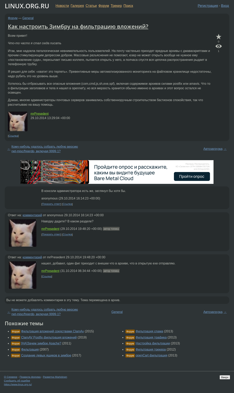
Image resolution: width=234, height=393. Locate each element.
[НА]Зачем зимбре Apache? (41, 343)
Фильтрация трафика (151, 337)
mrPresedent (40, 113)
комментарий (32, 215)
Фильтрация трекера (151, 349)
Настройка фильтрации (153, 343)
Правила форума (30, 376)
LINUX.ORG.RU (27, 6)
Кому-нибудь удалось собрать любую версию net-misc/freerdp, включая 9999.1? (44, 149)
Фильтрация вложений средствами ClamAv (52, 331)
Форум (103, 6)
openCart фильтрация (151, 355)
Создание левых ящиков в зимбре (46, 355)
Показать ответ (51, 204)
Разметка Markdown (55, 376)
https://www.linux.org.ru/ (18, 384)
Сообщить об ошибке (17, 380)
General (28, 18)
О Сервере (10, 376)
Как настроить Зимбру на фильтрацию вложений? (78, 26)
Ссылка (13, 135)
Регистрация (208, 6)
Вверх (224, 377)
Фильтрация (30, 349)
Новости (62, 6)
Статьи (91, 6)
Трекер (116, 6)
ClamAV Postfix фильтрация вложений (49, 337)
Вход (225, 6)
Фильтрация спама (149, 331)
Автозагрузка (213, 148)
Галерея (77, 6)
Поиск (128, 6)
